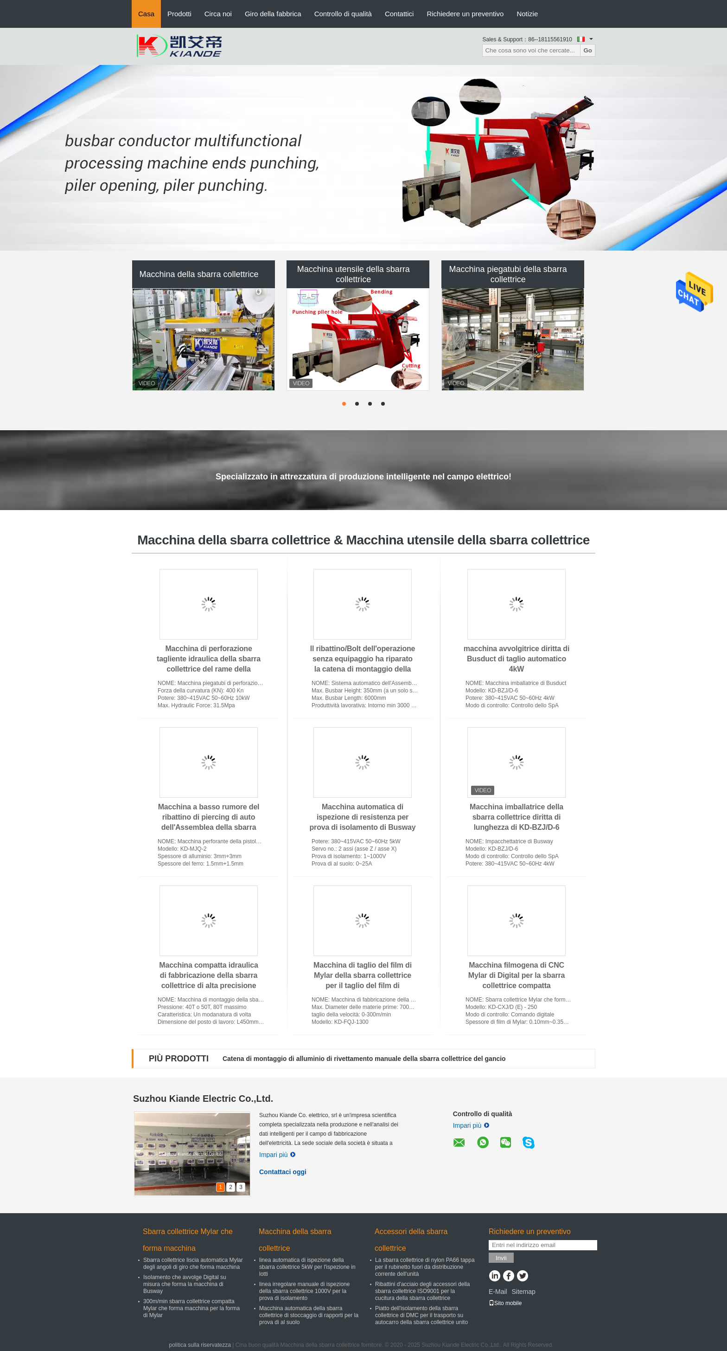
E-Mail (498, 1291)
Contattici (399, 14)
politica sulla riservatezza (199, 1345)
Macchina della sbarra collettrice (198, 274)
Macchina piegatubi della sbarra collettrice (508, 274)
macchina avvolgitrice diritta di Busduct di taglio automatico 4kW (516, 659)
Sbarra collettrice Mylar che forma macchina (188, 1240)
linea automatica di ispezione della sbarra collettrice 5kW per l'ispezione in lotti (307, 1267)
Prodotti (179, 14)
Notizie (527, 14)
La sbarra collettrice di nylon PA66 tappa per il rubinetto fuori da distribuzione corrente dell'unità (425, 1267)
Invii (501, 1257)
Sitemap (523, 1291)
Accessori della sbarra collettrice (411, 1240)
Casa (146, 14)
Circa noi (218, 14)
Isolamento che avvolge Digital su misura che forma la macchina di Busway (184, 1284)
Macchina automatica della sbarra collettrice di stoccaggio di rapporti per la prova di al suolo (308, 1315)
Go (587, 50)
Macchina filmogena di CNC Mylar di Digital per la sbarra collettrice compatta (516, 975)
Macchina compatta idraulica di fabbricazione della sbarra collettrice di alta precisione (208, 975)
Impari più (277, 1154)
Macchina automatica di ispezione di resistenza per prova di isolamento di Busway (363, 817)
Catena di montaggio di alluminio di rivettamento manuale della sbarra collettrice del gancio (364, 1058)
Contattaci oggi (282, 1172)
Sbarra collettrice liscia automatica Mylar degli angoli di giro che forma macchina (193, 1263)
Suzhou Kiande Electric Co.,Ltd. (203, 1098)
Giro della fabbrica (273, 14)
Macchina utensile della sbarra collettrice (353, 274)
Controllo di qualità (343, 14)
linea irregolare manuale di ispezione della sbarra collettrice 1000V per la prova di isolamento (304, 1291)
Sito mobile (505, 1303)
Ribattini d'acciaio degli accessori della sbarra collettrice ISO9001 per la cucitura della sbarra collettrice (422, 1291)
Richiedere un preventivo (465, 14)
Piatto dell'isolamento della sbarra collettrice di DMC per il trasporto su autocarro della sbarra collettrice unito (421, 1315)
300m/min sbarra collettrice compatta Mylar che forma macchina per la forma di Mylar (191, 1308)
